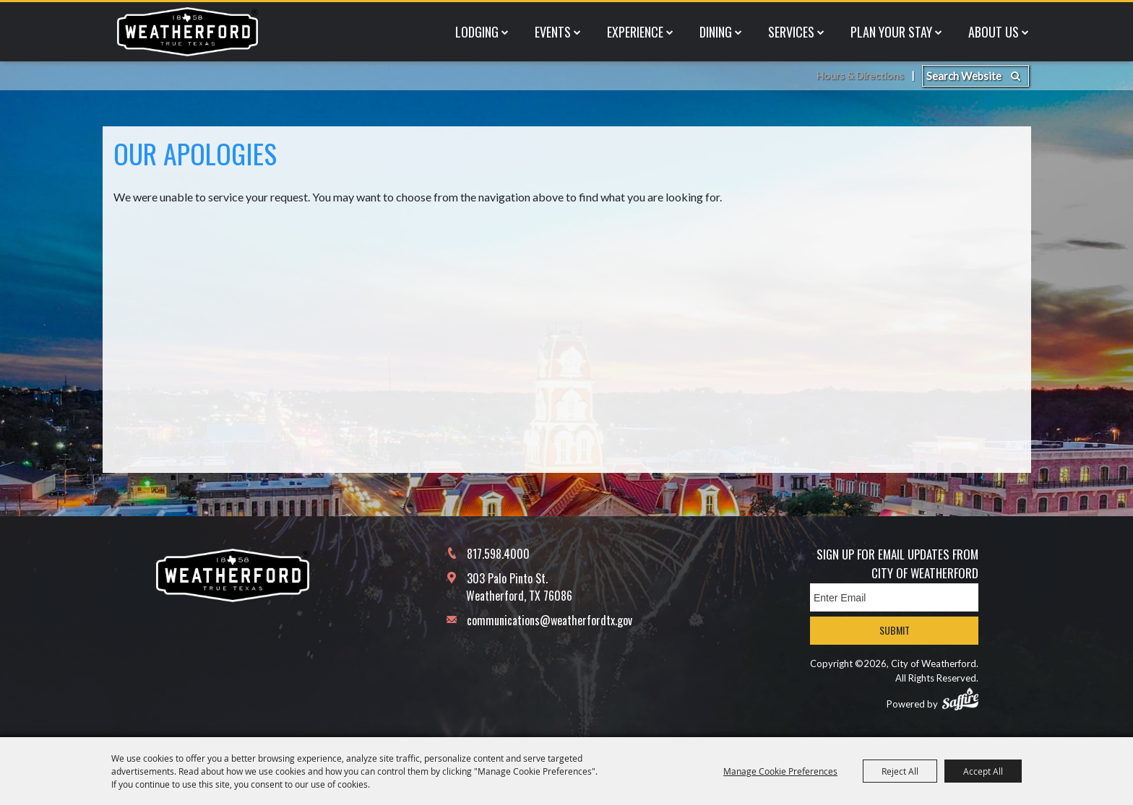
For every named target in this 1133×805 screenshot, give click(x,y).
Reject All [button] (900, 771)
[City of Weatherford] (187, 60)
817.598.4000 (498, 553)
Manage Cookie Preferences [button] (780, 771)
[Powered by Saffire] (960, 698)
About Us (993, 60)
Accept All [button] (983, 771)
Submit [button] (894, 630)
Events (553, 60)
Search (1015, 14)
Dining (715, 60)
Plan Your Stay (891, 60)
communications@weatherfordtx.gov (549, 620)
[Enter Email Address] (894, 597)
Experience (635, 60)
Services (791, 60)
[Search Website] (975, 14)
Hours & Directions (857, 14)
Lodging (477, 60)
